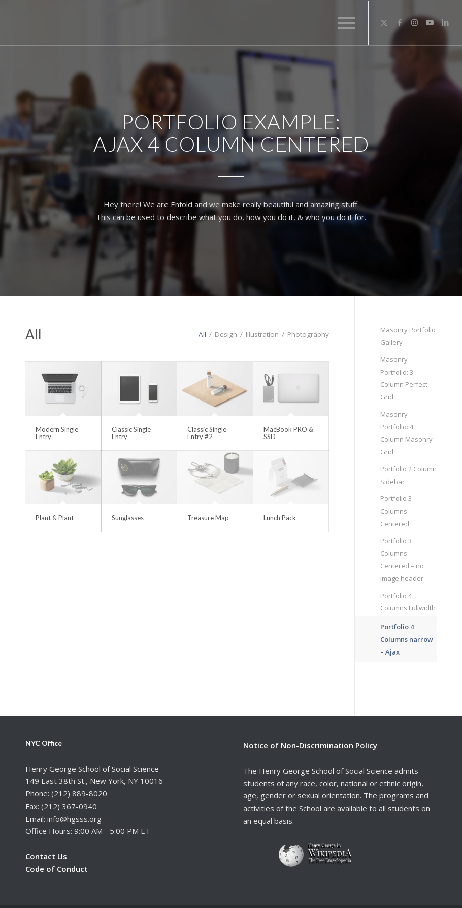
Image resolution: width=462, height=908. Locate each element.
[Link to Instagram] (414, 22)
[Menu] (343, 23)
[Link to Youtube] (430, 22)
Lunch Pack (279, 518)
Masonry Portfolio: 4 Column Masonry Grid (406, 433)
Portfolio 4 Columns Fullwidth (408, 602)
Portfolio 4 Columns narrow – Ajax (406, 639)
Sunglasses (128, 518)
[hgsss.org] (85, 25)
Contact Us (46, 856)
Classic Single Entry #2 (206, 433)
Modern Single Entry (57, 433)
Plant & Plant (55, 518)
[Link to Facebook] (399, 22)
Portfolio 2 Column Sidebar (408, 475)
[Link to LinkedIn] (445, 22)
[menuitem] (343, 23)
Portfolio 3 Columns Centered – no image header (402, 559)
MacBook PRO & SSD (288, 433)
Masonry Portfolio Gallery (408, 336)
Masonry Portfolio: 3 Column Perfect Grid (403, 378)
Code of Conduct (56, 869)
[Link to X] (384, 22)
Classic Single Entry (131, 433)
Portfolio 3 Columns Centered (396, 511)
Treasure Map (208, 518)
